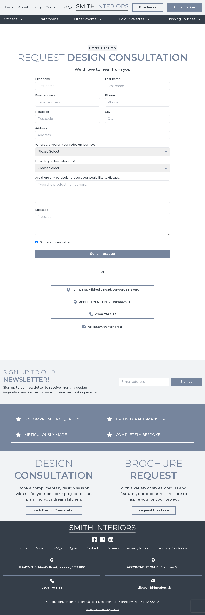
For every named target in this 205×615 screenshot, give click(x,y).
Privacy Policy (138, 548)
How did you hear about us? (55, 161)
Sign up (186, 382)
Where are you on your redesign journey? (65, 144)
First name (43, 79)
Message (41, 210)
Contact (52, 7)
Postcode (42, 112)
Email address (45, 95)
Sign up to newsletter (55, 242)
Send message (102, 254)
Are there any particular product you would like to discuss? (78, 177)
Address (41, 128)
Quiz (74, 548)
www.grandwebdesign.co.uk (102, 609)
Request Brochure (153, 510)
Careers (113, 548)
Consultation (184, 7)
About (23, 7)
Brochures (147, 7)
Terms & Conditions (172, 548)
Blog (37, 7)
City (107, 112)
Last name (112, 79)
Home (8, 7)
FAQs (68, 7)
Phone (110, 95)
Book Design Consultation (53, 510)
